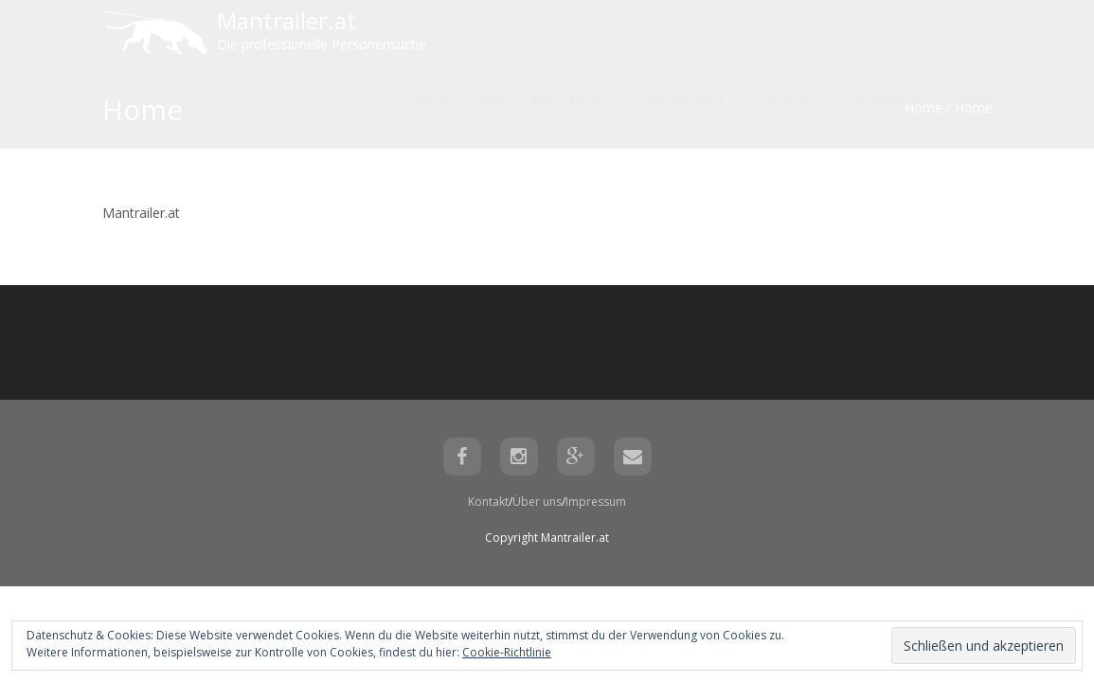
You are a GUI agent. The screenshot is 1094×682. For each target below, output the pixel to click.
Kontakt (488, 502)
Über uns (537, 502)
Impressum (595, 502)
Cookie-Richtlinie (506, 652)
